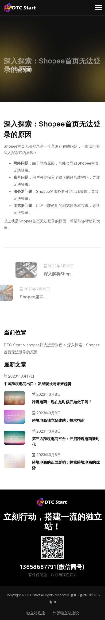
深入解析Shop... (66, 273)
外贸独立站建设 (66, 613)
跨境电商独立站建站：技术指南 (58, 420)
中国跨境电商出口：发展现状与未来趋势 (37, 383)
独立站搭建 (35, 613)
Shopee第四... (27, 297)
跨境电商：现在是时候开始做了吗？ (62, 401)
